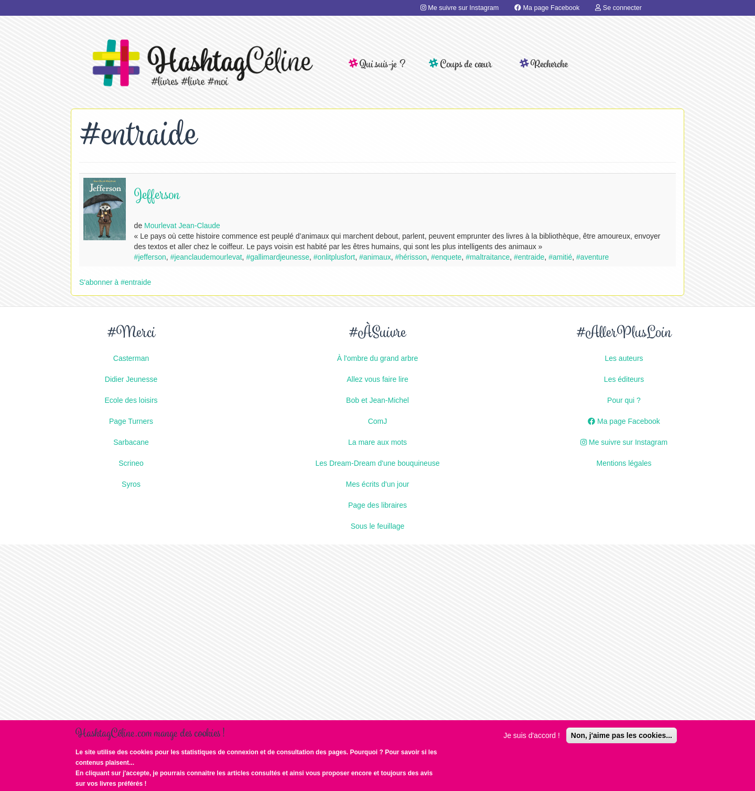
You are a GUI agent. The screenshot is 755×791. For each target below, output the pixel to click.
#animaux (375, 257)
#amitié (560, 257)
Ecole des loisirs (130, 400)
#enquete (446, 257)
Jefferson (157, 196)
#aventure (592, 257)
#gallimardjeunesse (277, 257)
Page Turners (131, 421)
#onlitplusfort (334, 257)
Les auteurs (624, 358)
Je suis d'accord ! (531, 741)
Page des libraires (377, 505)
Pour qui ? (624, 400)
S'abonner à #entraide (115, 282)
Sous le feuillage (378, 526)
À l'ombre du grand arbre (377, 358)
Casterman (131, 358)
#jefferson (150, 257)
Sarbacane (131, 442)
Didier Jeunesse (131, 379)
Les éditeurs (624, 379)
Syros (131, 484)
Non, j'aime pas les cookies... (621, 741)
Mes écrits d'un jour (377, 484)
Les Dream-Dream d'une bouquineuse (378, 463)
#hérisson (411, 257)
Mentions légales (623, 463)
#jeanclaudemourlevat (206, 257)
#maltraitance (488, 257)
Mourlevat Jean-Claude (182, 225)
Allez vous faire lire (377, 379)
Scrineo (130, 463)
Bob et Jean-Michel (377, 400)
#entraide (529, 257)
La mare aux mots (377, 442)
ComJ (377, 421)
